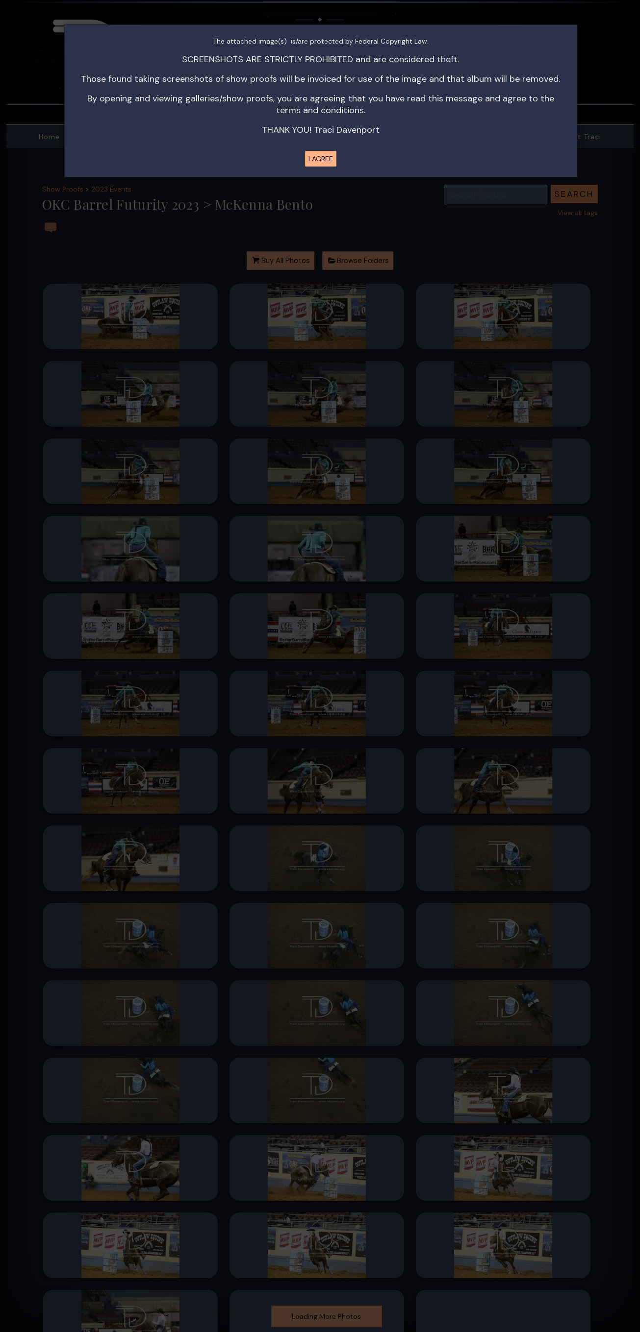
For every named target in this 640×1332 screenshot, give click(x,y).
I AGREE (320, 158)
